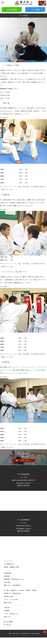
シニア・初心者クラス (11, 613)
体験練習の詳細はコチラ (9, 89)
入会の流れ (7, 582)
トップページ (8, 561)
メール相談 (35, 9)
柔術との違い (8, 602)
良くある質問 (8, 621)
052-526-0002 (23, 485)
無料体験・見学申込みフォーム (14, 579)
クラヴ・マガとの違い (11, 599)
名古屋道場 (7, 573)
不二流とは (7, 624)
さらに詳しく (4, 117)
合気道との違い (9, 596)
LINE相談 (12, 9)
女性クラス (7, 616)
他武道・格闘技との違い (12, 567)
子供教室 (7, 610)
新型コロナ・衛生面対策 (12, 585)
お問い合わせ (25, 460)
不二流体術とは (9, 564)
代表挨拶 (7, 576)
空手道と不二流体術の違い (12, 593)
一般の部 (7, 607)
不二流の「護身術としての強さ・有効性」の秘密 (20, 590)
